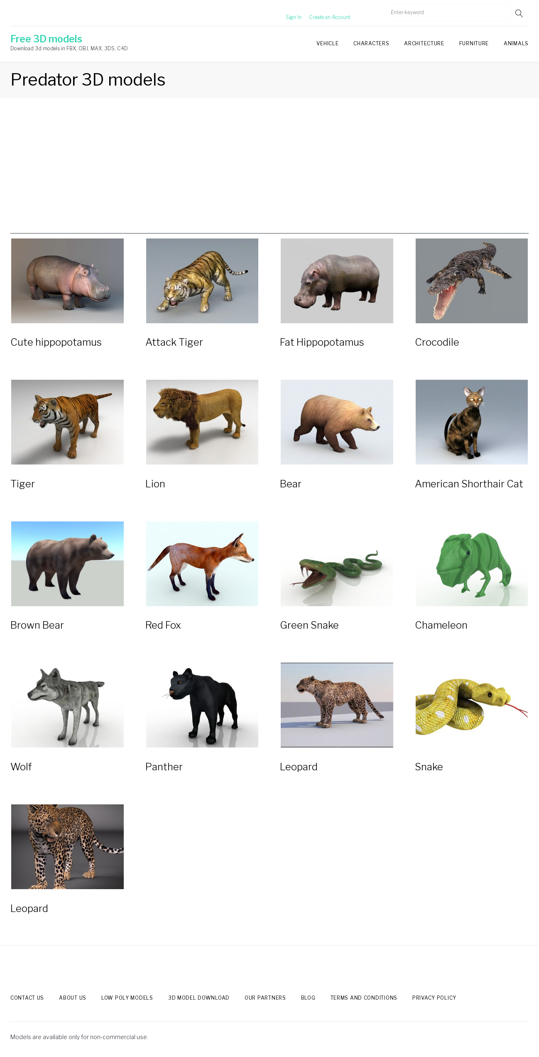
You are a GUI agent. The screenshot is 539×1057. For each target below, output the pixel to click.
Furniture (474, 43)
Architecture (424, 43)
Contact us (27, 998)
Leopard (299, 767)
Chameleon (441, 625)
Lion (155, 484)
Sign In (284, 13)
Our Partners (265, 998)
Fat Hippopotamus (322, 343)
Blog (308, 998)
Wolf (21, 767)
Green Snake (309, 625)
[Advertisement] (269, 175)
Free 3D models (46, 39)
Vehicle (327, 43)
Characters (371, 43)
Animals (516, 43)
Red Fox (163, 625)
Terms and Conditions (364, 998)
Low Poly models (127, 998)
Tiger (22, 484)
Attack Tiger (174, 343)
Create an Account (320, 13)
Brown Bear (37, 625)
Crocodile (437, 343)
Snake (429, 767)
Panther (164, 767)
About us (72, 998)
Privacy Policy (434, 998)
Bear (290, 484)
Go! (520, 13)
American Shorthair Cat (469, 484)
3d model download (199, 998)
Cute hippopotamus (56, 343)
